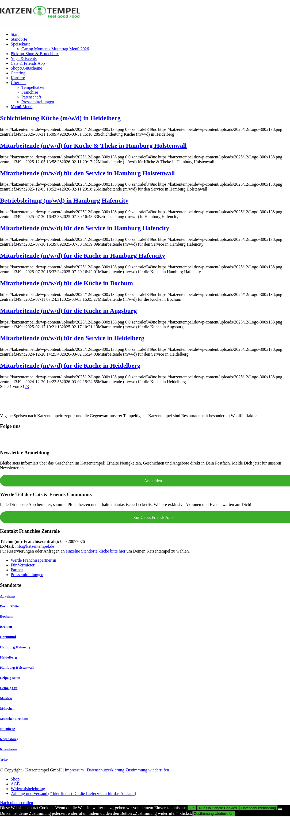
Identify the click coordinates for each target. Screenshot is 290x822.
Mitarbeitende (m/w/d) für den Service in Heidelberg (72, 337)
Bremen (6, 627)
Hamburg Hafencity (15, 647)
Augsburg (7, 596)
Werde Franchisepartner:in (33, 560)
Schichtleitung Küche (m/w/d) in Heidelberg (60, 118)
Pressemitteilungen (27, 574)
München (7, 708)
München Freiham (14, 719)
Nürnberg (7, 729)
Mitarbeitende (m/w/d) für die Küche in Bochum (66, 283)
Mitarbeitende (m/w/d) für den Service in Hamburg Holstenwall (87, 173)
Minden (6, 698)
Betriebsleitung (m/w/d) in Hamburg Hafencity (64, 200)
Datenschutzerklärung (105, 770)
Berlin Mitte (9, 606)
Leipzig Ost (8, 688)
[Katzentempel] (40, 25)
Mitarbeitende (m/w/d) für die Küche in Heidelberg (70, 365)
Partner (17, 570)
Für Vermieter (23, 565)
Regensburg (9, 739)
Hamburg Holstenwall (17, 667)
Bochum (6, 616)
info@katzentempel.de (34, 546)
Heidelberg (8, 657)
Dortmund (8, 637)
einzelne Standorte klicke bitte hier (95, 551)
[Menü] (21, 106)
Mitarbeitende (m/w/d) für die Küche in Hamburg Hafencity (82, 255)
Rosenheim (8, 749)
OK (192, 808)
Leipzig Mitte (10, 678)
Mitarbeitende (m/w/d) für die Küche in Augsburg (68, 310)
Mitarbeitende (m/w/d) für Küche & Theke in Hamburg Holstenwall (93, 145)
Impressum (74, 770)
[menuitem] (150, 34)
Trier (4, 760)
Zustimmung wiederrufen (147, 770)
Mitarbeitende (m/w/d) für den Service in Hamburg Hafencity (84, 227)
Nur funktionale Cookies (218, 808)
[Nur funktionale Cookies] (280, 809)
